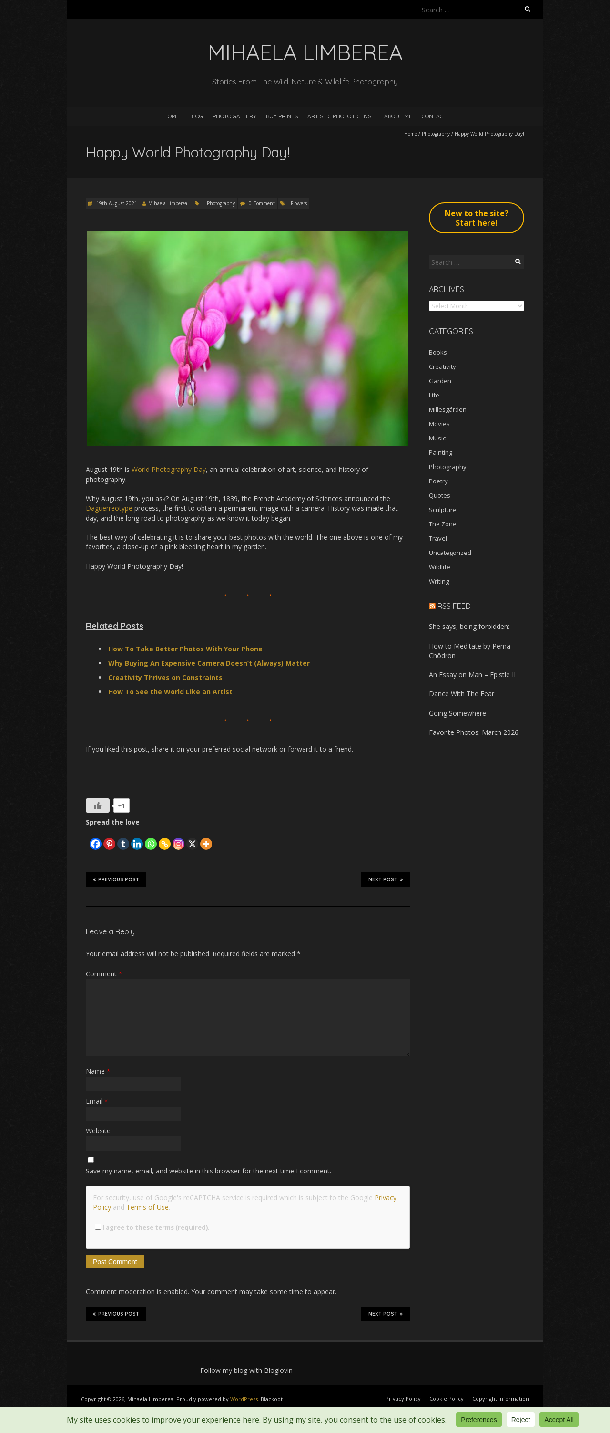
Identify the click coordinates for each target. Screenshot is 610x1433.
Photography (436, 133)
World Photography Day (169, 469)
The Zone (443, 524)
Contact (434, 116)
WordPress (244, 1398)
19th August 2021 (116, 203)
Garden (440, 381)
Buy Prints (282, 116)
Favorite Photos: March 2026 (473, 732)
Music (437, 438)
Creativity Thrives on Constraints (165, 677)
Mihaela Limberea (167, 203)
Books (438, 352)
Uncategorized (450, 552)
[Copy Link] (165, 839)
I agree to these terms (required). (152, 1227)
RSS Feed (454, 606)
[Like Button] (98, 805)
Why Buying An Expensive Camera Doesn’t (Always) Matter (209, 663)
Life (434, 395)
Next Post (385, 879)
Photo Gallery (234, 116)
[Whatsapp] (151, 839)
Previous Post (116, 879)
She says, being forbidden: (469, 626)
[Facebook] (96, 839)
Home (171, 116)
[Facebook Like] (87, 835)
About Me (398, 116)
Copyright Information (500, 1398)
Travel (438, 538)
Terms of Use (147, 1207)
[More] (206, 839)
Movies (439, 423)
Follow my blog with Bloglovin (246, 1370)
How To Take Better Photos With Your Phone (185, 648)
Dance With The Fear (461, 693)
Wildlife (439, 567)
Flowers (299, 203)
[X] (192, 839)
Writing (439, 581)
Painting (440, 452)
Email (97, 1101)
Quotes (439, 495)
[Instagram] (178, 839)
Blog (196, 116)
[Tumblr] (123, 839)
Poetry (438, 481)
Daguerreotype (109, 508)
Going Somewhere (457, 713)
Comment (104, 973)
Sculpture (443, 509)
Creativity (442, 366)
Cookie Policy (446, 1398)
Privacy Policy (403, 1398)
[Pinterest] (109, 839)
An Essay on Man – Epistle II (472, 674)
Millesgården (448, 409)
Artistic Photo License (341, 116)
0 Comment (262, 203)
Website (98, 1130)
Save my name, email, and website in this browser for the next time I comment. (208, 1170)
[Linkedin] (137, 839)
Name (98, 1071)
